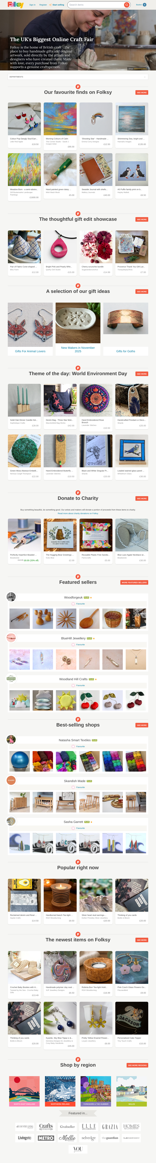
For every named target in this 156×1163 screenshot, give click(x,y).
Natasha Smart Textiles (75, 740)
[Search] (126, 5)
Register (43, 5)
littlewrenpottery (140, 69)
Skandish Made (74, 781)
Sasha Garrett (73, 822)
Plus (86, 597)
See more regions (137, 1065)
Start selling (58, 5)
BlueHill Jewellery (73, 638)
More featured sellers (134, 583)
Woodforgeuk (73, 597)
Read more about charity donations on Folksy (78, 513)
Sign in (32, 5)
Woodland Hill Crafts (73, 679)
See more (142, 93)
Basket (141, 5)
